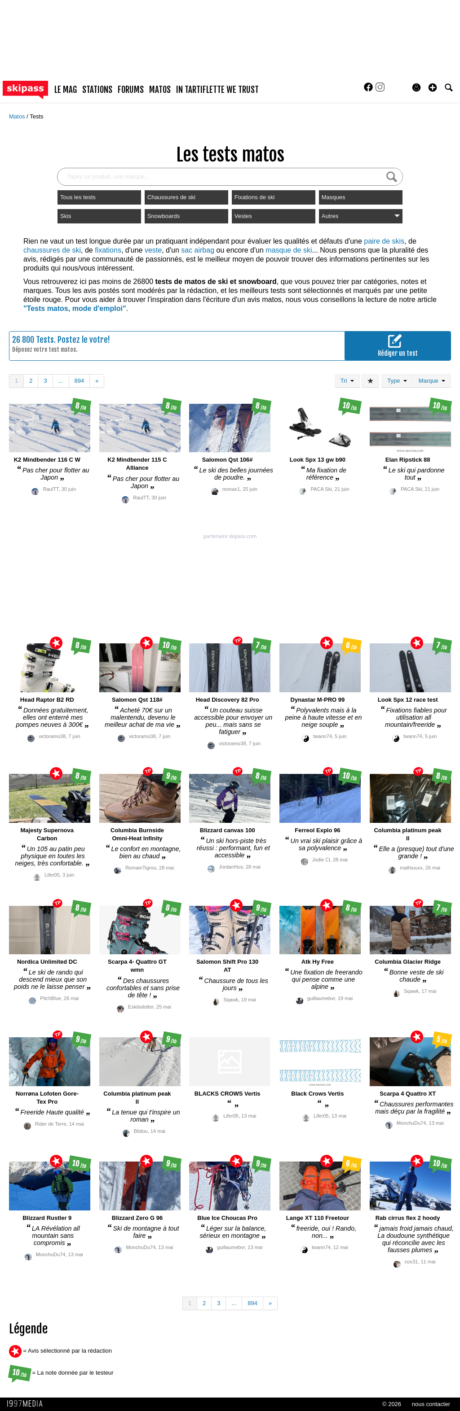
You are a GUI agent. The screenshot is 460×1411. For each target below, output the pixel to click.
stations (97, 89)
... (60, 380)
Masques (333, 197)
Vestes (243, 216)
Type (397, 380)
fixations (108, 250)
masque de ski (288, 250)
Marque (432, 380)
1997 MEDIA (27, 1404)
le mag (65, 89)
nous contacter (431, 1404)
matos (160, 89)
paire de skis (384, 241)
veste (153, 250)
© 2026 (391, 1404)
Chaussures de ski (171, 197)
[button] (433, 87)
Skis (65, 216)
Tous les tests (78, 197)
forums (131, 89)
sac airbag (197, 250)
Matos (18, 116)
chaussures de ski (52, 250)
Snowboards (163, 216)
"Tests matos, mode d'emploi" (74, 308)
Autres (361, 216)
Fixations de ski (254, 197)
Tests (36, 116)
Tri (347, 380)
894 (79, 380)
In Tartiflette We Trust (217, 89)
